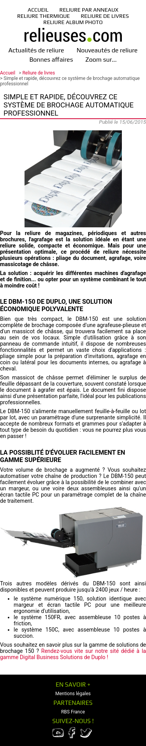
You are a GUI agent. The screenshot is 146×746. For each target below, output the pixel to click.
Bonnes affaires (51, 59)
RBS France (73, 712)
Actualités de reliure (36, 50)
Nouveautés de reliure (107, 50)
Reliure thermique (43, 16)
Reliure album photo (72, 22)
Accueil (38, 10)
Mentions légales (73, 693)
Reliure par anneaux (89, 10)
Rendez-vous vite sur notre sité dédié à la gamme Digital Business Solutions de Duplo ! (73, 654)
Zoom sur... (100, 59)
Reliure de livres (105, 16)
